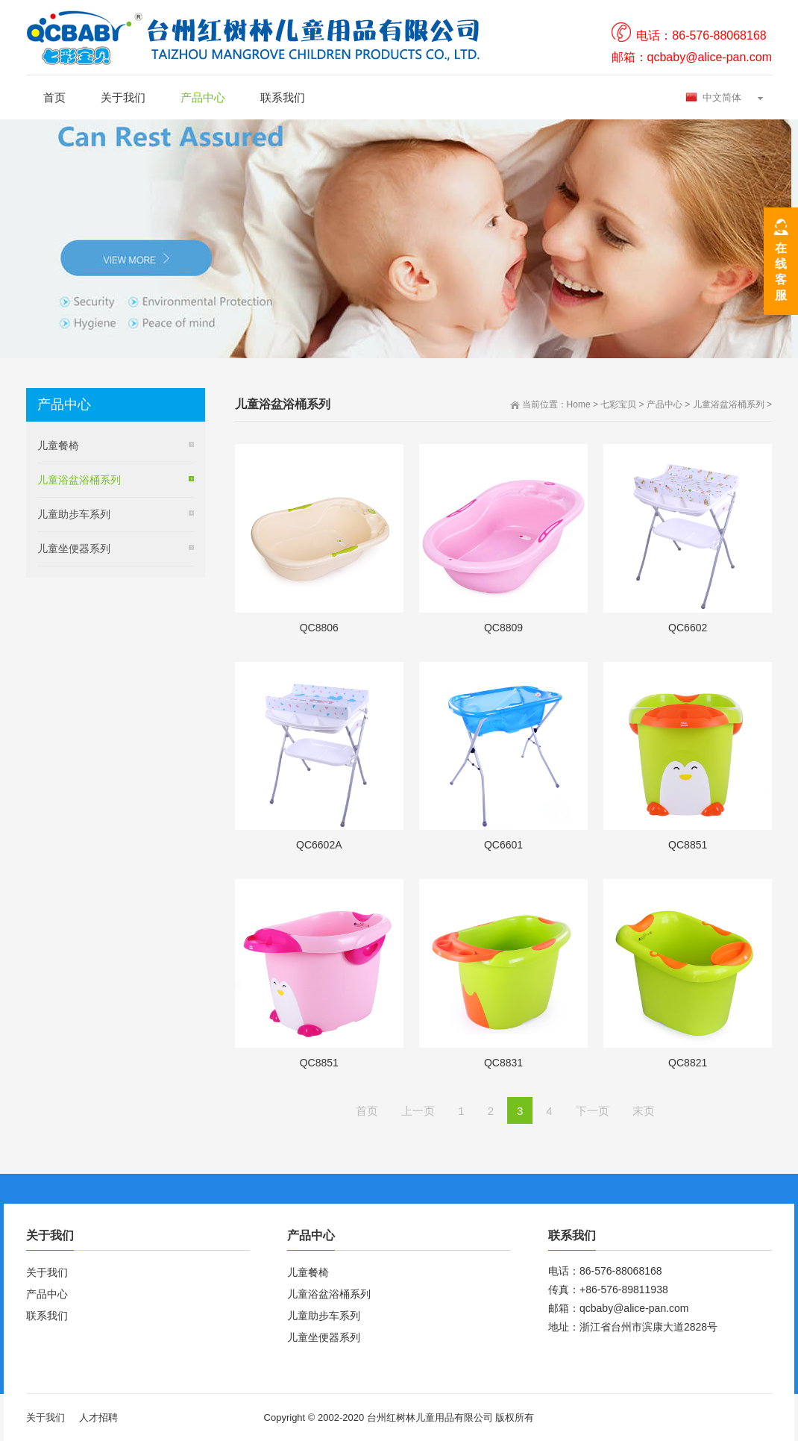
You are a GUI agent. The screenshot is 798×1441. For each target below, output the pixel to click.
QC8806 (319, 628)
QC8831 (503, 1063)
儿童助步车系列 (73, 514)
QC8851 (687, 845)
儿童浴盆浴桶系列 (728, 404)
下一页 (592, 1110)
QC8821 (687, 1063)
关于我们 (123, 97)
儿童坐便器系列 (73, 548)
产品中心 (202, 97)
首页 (54, 97)
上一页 (418, 1110)
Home (579, 404)
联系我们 (282, 97)
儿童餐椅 (58, 445)
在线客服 (781, 271)
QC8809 (503, 628)
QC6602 (687, 628)
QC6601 (503, 845)
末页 (643, 1110)
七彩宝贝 (618, 404)
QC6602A (319, 845)
